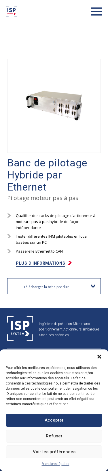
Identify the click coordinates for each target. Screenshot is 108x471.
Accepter (54, 420)
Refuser (54, 436)
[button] (99, 357)
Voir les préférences (54, 451)
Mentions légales (55, 464)
